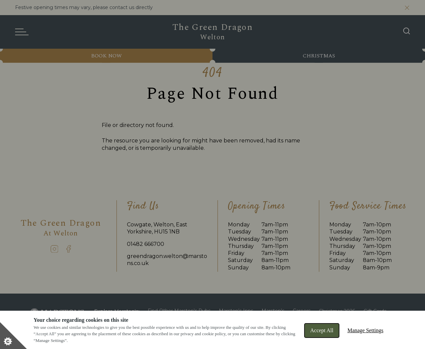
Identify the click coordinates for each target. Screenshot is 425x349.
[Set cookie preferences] (13, 335)
